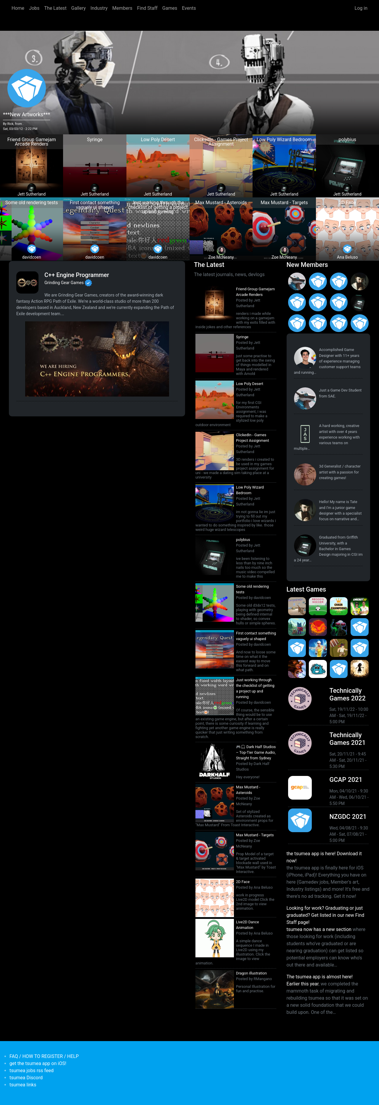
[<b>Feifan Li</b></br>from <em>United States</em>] (339, 302)
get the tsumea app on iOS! (37, 1063)
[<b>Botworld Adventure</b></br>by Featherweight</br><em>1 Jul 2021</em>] (297, 627)
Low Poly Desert (249, 383)
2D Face (243, 882)
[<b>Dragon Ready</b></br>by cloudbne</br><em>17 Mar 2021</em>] (318, 627)
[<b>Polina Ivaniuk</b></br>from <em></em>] (339, 323)
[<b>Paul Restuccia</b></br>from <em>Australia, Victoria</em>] (297, 282)
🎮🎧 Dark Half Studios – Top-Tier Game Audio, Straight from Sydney (256, 752)
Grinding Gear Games (64, 282)
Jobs (34, 8)
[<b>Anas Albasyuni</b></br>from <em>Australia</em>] (318, 323)
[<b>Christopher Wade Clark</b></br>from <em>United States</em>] (318, 282)
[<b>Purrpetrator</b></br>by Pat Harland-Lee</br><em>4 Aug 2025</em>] (297, 606)
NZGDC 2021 (348, 816)
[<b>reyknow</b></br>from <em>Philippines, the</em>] (305, 474)
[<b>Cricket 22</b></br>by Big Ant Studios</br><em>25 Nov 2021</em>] (360, 606)
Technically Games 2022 (348, 694)
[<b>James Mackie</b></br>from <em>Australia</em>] (297, 323)
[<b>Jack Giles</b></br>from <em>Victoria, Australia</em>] (297, 302)
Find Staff (147, 8)
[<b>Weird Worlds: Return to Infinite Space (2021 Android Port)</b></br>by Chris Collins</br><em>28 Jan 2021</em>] (339, 627)
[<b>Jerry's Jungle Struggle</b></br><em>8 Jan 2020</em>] (339, 648)
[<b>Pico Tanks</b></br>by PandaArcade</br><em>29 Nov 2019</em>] (360, 648)
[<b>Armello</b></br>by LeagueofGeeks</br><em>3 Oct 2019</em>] (297, 669)
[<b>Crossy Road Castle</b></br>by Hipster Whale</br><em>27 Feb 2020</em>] (360, 627)
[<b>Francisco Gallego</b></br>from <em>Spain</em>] (360, 323)
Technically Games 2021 (348, 738)
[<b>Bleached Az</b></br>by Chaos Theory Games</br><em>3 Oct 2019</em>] (318, 669)
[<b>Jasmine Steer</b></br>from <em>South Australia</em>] (305, 434)
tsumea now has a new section (319, 929)
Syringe (242, 337)
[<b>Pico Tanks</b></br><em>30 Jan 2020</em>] (297, 648)
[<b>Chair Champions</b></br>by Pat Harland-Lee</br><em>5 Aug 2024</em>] (339, 606)
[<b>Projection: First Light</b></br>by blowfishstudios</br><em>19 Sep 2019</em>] (360, 669)
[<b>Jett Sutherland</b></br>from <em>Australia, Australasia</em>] (360, 302)
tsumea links (22, 1085)
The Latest (55, 8)
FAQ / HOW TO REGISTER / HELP (44, 1056)
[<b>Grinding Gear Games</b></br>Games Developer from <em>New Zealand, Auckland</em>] (27, 282)
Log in (361, 8)
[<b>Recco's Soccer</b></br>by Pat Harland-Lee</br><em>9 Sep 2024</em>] (318, 606)
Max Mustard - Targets (255, 835)
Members (122, 8)
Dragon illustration (251, 973)
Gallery (78, 8)
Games (169, 8)
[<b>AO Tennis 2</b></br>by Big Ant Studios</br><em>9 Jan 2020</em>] (318, 648)
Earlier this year (303, 984)
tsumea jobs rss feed (31, 1070)
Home (18, 8)
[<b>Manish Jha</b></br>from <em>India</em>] (318, 302)
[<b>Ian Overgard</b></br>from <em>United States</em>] (339, 282)
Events (189, 8)
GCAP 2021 (346, 779)
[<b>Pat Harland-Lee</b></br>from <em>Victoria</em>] (305, 358)
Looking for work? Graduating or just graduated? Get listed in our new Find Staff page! (325, 915)
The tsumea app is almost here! (320, 977)
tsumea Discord (26, 1077)
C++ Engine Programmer (76, 274)
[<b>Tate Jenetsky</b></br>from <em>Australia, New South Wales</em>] (360, 282)
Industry (99, 8)
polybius (243, 539)
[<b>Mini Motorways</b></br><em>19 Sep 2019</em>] (339, 669)
